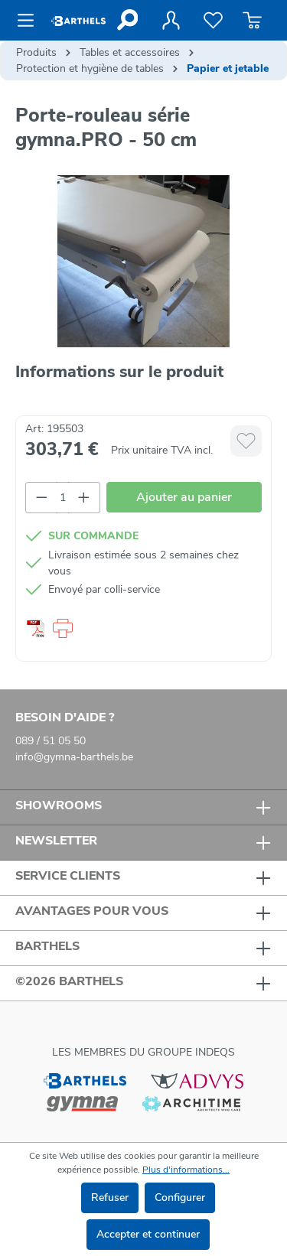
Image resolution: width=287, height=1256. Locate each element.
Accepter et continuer (148, 1234)
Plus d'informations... (186, 1169)
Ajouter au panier (184, 497)
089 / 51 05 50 (50, 741)
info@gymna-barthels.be (74, 757)
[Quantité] (63, 497)
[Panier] (252, 20)
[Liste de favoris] (213, 20)
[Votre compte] (171, 20)
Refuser (110, 1197)
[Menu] (30, 20)
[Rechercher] (127, 20)
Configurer (180, 1197)
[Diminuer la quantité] (41, 497)
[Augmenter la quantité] (84, 497)
